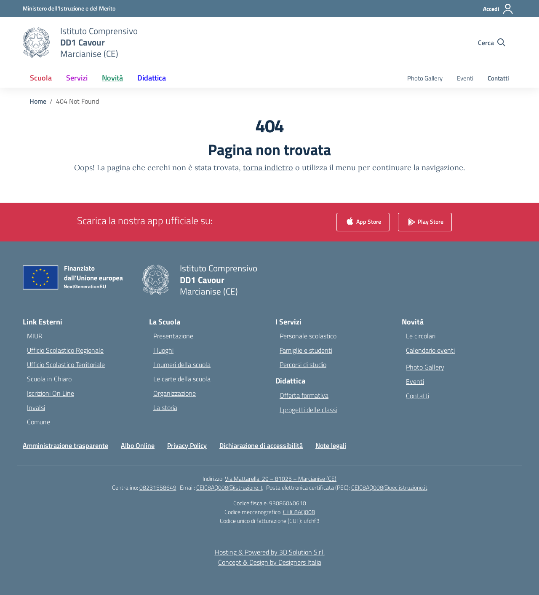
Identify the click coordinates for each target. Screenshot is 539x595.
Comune (38, 422)
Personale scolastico (308, 336)
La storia (165, 407)
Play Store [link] (424, 222)
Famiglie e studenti (306, 350)
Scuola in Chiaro (49, 379)
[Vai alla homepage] (99, 42)
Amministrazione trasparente (65, 445)
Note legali (330, 445)
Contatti (498, 78)
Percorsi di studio (303, 364)
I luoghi (163, 350)
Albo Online (138, 445)
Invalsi (36, 407)
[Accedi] (498, 9)
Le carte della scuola (182, 379)
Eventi (465, 78)
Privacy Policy (187, 445)
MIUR (35, 336)
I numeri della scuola (182, 364)
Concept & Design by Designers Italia (269, 562)
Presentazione (173, 336)
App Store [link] (363, 222)
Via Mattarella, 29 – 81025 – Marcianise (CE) (280, 478)
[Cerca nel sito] (491, 42)
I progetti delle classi (308, 410)
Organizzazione (174, 393)
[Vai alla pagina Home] (37, 101)
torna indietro (268, 167)
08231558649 (157, 487)
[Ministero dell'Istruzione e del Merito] (69, 8)
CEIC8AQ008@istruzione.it (229, 487)
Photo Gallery (425, 78)
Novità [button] (112, 77)
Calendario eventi (430, 350)
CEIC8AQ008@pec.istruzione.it (389, 487)
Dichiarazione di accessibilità (261, 445)
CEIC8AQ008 (299, 511)
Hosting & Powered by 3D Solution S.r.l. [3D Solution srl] (270, 552)
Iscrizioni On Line (50, 393)
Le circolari (420, 336)
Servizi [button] (77, 77)
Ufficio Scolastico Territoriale (66, 364)
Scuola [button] (41, 77)
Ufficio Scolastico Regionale (65, 350)
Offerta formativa (304, 395)
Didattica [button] (151, 77)
